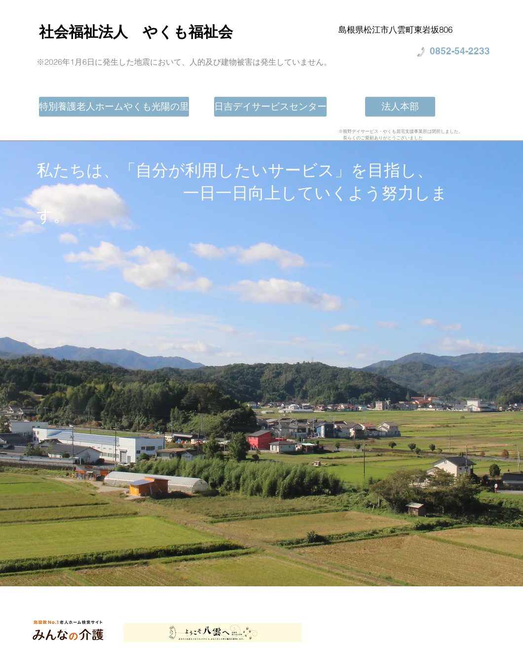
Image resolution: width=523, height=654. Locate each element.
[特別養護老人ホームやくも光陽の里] (114, 107)
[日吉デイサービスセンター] (270, 107)
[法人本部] (400, 107)
